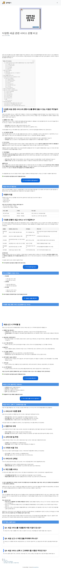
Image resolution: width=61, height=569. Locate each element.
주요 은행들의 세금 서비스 (8, 75)
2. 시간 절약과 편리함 (10, 65)
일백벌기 (8, 3)
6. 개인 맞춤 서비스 (9, 97)
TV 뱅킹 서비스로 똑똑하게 (8, 561)
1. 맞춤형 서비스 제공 (10, 64)
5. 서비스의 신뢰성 (9, 96)
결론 (6, 99)
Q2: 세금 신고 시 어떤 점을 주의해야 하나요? (13, 104)
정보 (4, 559)
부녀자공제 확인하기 (30, 378)
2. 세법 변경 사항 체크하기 (11, 80)
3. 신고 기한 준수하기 (10, 81)
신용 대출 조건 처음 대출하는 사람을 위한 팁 (11, 562)
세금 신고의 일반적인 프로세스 (9, 88)
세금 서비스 (5, 560)
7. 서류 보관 (9, 86)
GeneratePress (36, 567)
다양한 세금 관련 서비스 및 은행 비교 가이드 (12, 76)
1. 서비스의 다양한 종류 (10, 91)
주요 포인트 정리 (9, 100)
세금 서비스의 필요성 (8, 70)
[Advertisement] (30, 46)
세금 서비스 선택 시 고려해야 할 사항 (10, 90)
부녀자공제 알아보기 (30, 267)
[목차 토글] (33, 61)
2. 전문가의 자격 (8, 92)
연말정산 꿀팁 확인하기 (30, 298)
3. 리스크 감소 (9, 66)
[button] (57, 2)
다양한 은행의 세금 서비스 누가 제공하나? (13, 72)
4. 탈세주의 (9, 82)
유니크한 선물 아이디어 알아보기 (30, 398)
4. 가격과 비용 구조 (9, 95)
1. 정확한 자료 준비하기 (10, 79)
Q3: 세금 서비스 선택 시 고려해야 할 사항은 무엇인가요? (15, 105)
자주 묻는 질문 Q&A (7, 101)
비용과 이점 (8, 71)
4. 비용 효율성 (9, 67)
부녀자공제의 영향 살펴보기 (30, 180)
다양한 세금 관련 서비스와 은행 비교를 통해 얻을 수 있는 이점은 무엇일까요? (20, 62)
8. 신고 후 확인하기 (10, 87)
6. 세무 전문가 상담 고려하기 (11, 85)
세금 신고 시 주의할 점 (9, 78)
